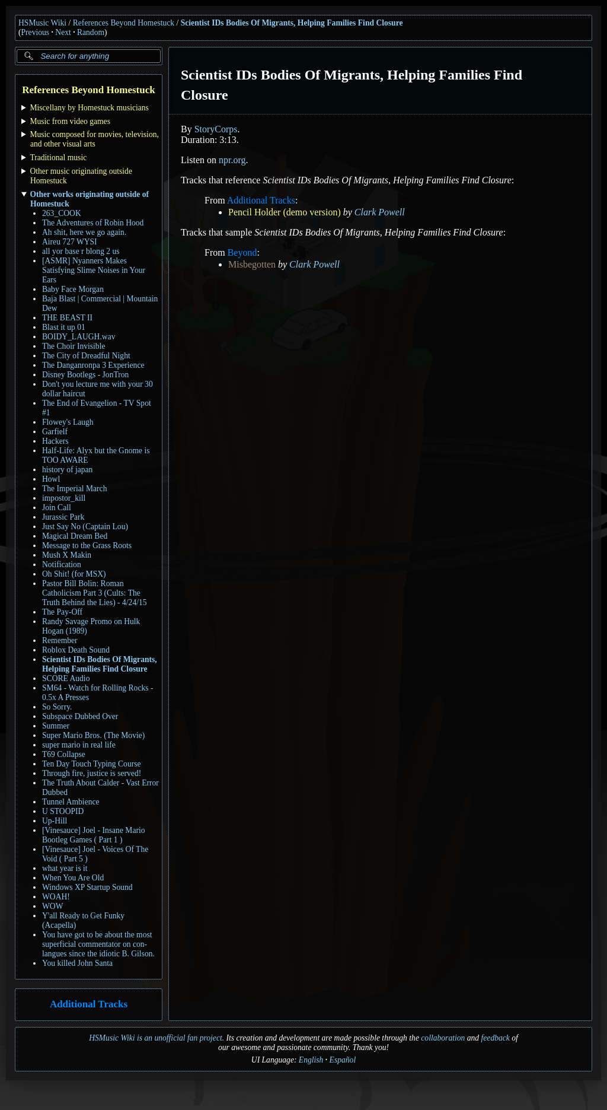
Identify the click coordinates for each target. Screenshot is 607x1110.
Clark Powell (379, 212)
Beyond (242, 252)
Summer (55, 725)
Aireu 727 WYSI (69, 241)
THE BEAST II (67, 317)
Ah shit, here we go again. (84, 232)
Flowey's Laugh (68, 422)
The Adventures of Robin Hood (92, 222)
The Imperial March (74, 488)
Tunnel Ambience (71, 801)
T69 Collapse (63, 754)
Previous (35, 32)
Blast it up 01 (63, 327)
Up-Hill (54, 820)
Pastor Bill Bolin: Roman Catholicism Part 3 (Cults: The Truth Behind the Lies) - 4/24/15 (94, 593)
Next (63, 32)
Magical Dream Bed (74, 536)
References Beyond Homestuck (123, 22)
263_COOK (61, 213)
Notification (61, 564)
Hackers (55, 441)
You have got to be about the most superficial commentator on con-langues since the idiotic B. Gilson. (98, 944)
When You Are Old (73, 877)
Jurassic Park (63, 517)
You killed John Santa (77, 963)
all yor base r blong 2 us (81, 251)
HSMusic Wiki (42, 22)
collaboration (443, 1037)
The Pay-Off (62, 612)
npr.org (232, 160)
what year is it (65, 868)
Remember (60, 640)
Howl (51, 479)
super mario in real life (79, 744)
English (311, 1059)
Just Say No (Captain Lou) (85, 526)
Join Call (56, 507)
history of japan (67, 469)
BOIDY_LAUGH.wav (78, 336)
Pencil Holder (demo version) (284, 212)
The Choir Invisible (73, 346)
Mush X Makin (66, 555)
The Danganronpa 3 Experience (93, 365)
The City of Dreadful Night (86, 355)
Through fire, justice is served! (91, 773)
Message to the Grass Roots (87, 545)
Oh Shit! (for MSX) (74, 574)
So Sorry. (57, 706)
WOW (52, 906)
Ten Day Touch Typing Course (91, 763)
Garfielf (55, 431)
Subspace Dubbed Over (80, 716)
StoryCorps (216, 129)
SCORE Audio (66, 678)
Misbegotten (252, 264)
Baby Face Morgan (73, 289)
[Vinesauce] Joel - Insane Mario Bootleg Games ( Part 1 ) (93, 835)
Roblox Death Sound (76, 649)
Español (343, 1059)
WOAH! (56, 896)
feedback (495, 1037)
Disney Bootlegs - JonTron (85, 374)
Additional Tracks (88, 1004)
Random (90, 32)
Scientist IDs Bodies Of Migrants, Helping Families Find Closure (292, 22)
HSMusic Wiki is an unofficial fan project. (156, 1037)
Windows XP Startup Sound (87, 887)
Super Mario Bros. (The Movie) (93, 735)
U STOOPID (63, 811)
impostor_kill (63, 498)
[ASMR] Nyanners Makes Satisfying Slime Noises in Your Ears (93, 270)
